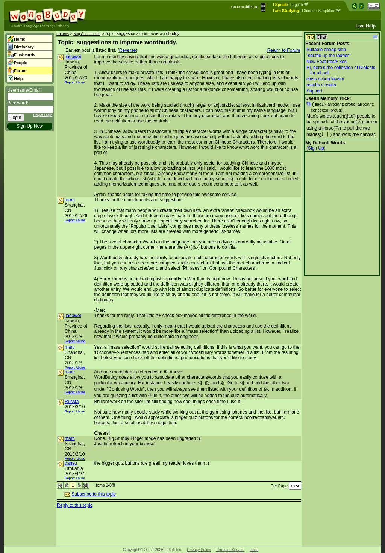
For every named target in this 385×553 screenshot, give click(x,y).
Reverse (127, 50)
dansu (71, 463)
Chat (321, 37)
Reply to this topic (74, 505)
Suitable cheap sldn (326, 49)
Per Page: (286, 485)
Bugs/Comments (86, 34)
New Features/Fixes (326, 61)
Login (15, 117)
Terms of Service (230, 550)
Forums (62, 34)
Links (254, 550)
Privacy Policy (199, 550)
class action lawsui (325, 79)
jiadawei (73, 56)
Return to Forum (283, 50)
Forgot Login (42, 115)
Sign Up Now (30, 126)
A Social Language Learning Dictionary (40, 26)
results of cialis (321, 85)
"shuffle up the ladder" (328, 55)
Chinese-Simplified (321, 10)
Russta (72, 401)
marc (70, 199)
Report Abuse (75, 82)
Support (314, 91)
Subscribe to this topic (93, 494)
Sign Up (316, 148)
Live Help (366, 26)
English (299, 4)
